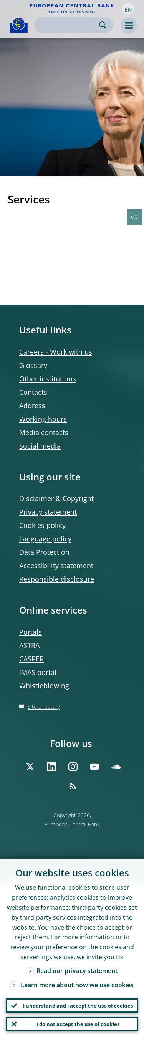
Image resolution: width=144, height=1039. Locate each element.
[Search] (67, 25)
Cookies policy (42, 525)
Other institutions (47, 378)
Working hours (43, 419)
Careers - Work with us (55, 351)
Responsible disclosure (56, 579)
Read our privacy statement (77, 970)
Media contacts (43, 432)
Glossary (33, 365)
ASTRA (29, 645)
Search (102, 25)
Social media (40, 445)
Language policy (45, 538)
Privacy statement (48, 511)
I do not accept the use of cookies (77, 1024)
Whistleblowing (44, 685)
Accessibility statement (56, 565)
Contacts (33, 392)
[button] (128, 9)
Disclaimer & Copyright (56, 498)
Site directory (44, 706)
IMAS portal (37, 672)
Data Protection (44, 552)
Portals (30, 632)
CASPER (31, 658)
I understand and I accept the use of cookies (78, 1005)
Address (32, 405)
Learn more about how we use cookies (77, 985)
